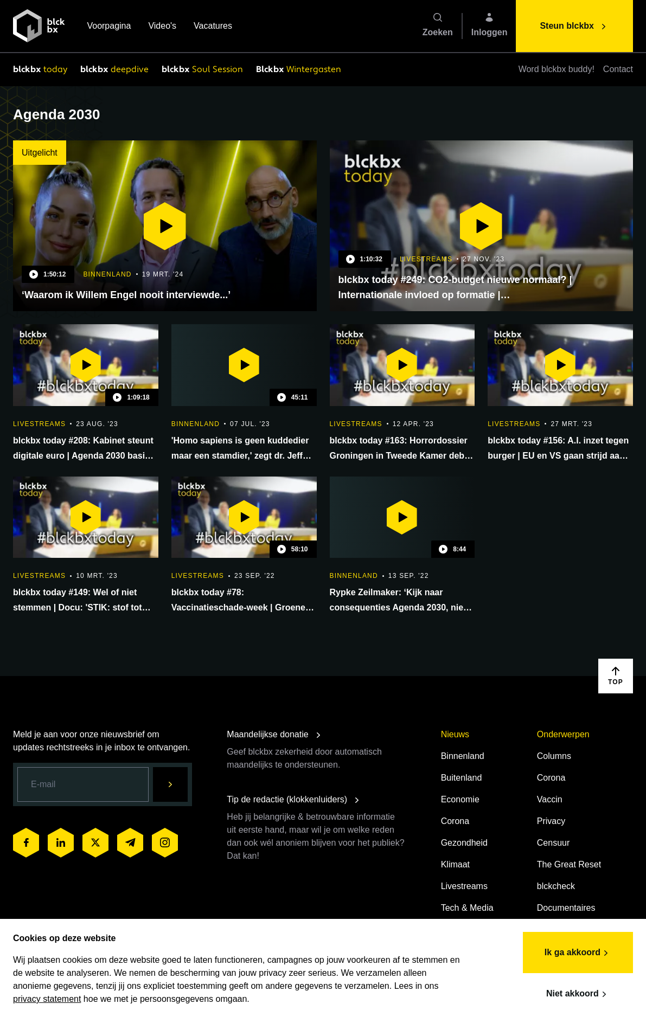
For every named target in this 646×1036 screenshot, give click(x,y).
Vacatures (213, 27)
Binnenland (462, 756)
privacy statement (47, 998)
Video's (162, 27)
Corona (455, 821)
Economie (460, 799)
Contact (618, 69)
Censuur (553, 842)
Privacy (551, 821)
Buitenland (461, 777)
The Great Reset (569, 864)
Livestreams (464, 886)
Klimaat (455, 864)
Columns (554, 756)
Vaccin (549, 799)
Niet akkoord (578, 994)
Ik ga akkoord (578, 953)
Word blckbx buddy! (556, 69)
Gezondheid (464, 842)
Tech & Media (467, 907)
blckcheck (556, 886)
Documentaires (566, 907)
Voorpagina (109, 27)
